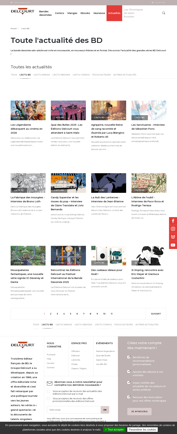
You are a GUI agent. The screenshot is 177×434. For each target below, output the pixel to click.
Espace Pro (160, 2)
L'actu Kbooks (61, 74)
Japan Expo (101, 360)
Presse (74, 364)
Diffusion (75, 351)
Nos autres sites (22, 2)
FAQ (49, 359)
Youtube (173, 245)
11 (113, 313)
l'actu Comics (81, 74)
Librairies (75, 360)
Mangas (72, 13)
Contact (51, 367)
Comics (59, 13)
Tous (14, 74)
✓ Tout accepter (114, 429)
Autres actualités (124, 74)
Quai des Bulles (103, 355)
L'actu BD (25, 28)
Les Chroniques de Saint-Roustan (133, 13)
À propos (51, 354)
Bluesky (173, 237)
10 (105, 313)
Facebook (173, 221)
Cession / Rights (78, 368)
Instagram (173, 229)
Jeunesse (99, 13)
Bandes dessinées (45, 13)
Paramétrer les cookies (142, 429)
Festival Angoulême (105, 351)
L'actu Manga (42, 74)
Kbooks (85, 13)
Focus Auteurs (101, 74)
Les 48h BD (101, 364)
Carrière (50, 363)
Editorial (75, 355)
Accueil (14, 28)
